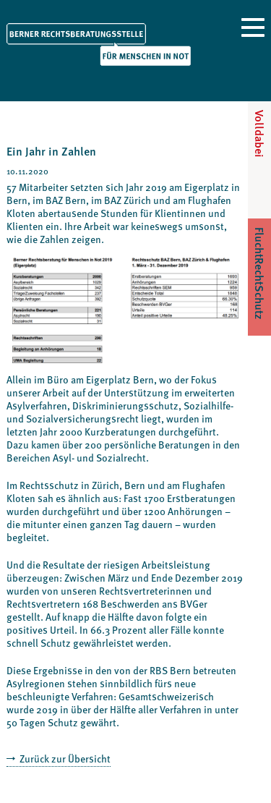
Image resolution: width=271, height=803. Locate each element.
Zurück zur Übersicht (64, 758)
